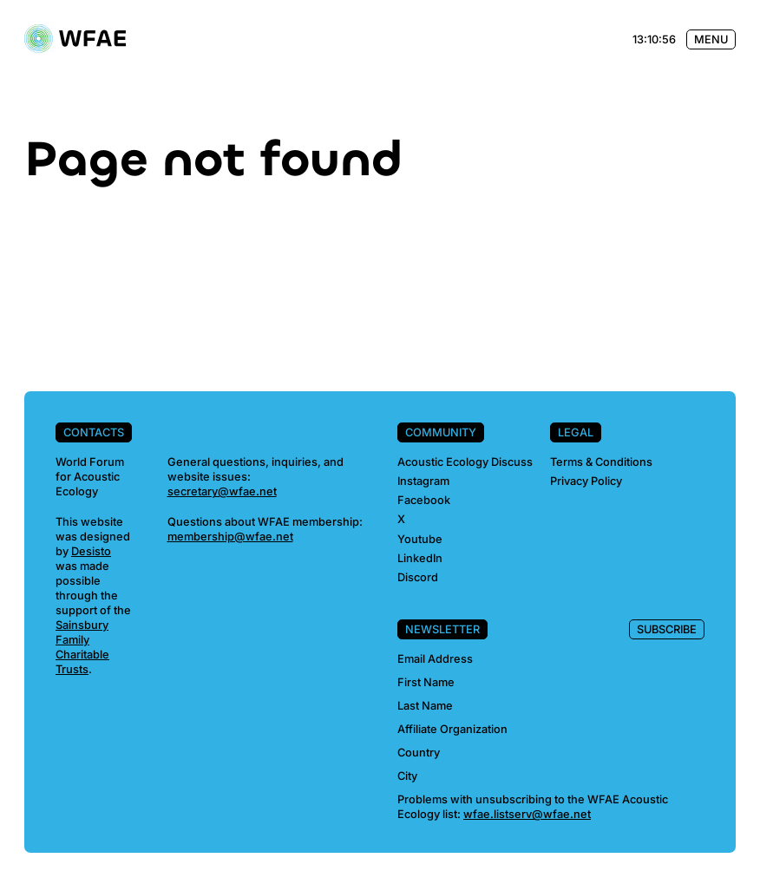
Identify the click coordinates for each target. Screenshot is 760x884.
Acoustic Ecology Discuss (465, 461)
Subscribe (667, 629)
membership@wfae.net (230, 536)
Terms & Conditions (601, 461)
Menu (711, 39)
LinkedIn (419, 558)
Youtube (419, 539)
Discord (417, 577)
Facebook (423, 500)
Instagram (423, 481)
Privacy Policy (586, 481)
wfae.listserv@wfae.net (527, 814)
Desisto (91, 551)
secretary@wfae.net (222, 491)
